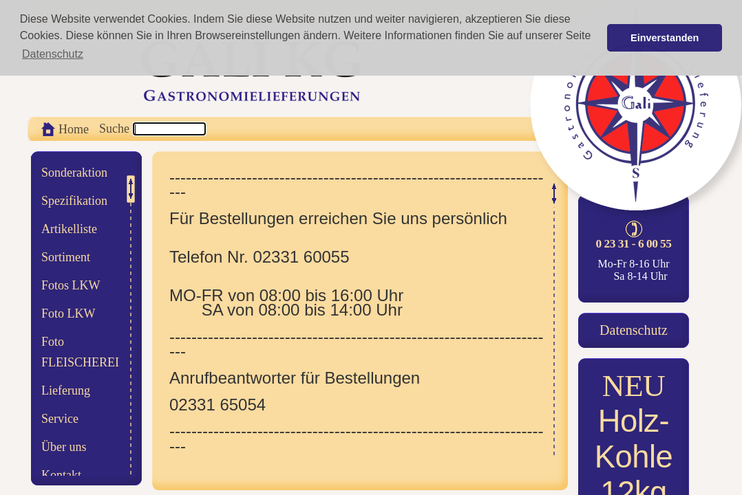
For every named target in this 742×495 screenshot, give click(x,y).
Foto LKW (68, 313)
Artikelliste (69, 229)
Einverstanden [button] (664, 37)
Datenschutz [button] (52, 54)
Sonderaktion (74, 172)
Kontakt (61, 475)
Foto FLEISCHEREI (80, 352)
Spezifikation (74, 201)
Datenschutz (634, 330)
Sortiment (65, 257)
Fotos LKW (70, 285)
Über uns (64, 447)
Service (59, 419)
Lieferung (65, 390)
